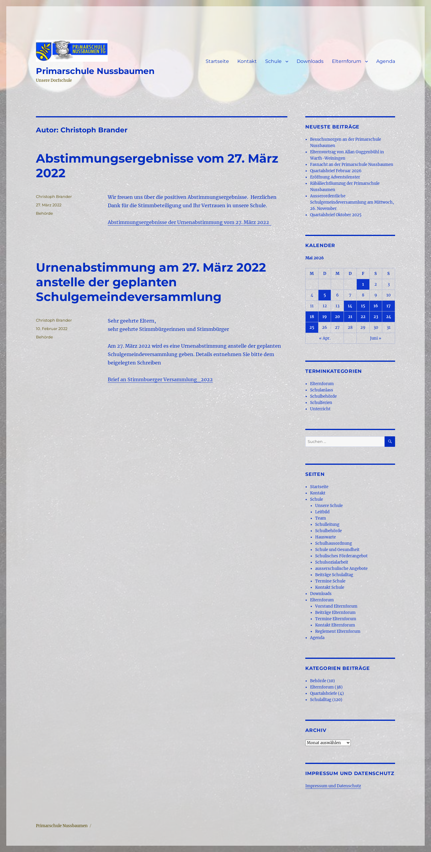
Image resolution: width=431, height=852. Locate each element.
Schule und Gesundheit (337, 549)
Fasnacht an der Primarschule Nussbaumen (351, 164)
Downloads (310, 61)
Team (320, 518)
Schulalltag (320, 699)
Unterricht (320, 408)
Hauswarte (325, 537)
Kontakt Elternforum (335, 625)
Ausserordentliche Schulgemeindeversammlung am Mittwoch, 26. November (352, 202)
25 (311, 327)
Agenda (385, 61)
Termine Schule (330, 581)
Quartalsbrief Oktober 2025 (336, 214)
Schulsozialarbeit (331, 562)
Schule (273, 61)
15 (363, 305)
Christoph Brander (54, 196)
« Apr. (324, 338)
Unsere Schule (329, 505)
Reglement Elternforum (337, 631)
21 (350, 316)
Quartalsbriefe (323, 693)
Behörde (44, 213)
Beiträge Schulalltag (334, 574)
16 (376, 305)
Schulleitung (327, 524)
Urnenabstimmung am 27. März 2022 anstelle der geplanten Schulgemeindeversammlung (151, 282)
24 (388, 316)
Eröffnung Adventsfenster (335, 177)
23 (376, 316)
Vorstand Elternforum (336, 606)
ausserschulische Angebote (341, 568)
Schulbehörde (323, 396)
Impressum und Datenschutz (333, 786)
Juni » (375, 338)
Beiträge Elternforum (335, 612)
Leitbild (322, 511)
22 (363, 316)
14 (350, 305)
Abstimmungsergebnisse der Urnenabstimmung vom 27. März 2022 (189, 222)
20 (337, 316)
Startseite (217, 61)
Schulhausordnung (333, 543)
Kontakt (247, 61)
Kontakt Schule (329, 587)
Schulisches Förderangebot (341, 556)
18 (312, 316)
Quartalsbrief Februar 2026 (336, 170)
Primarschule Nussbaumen (95, 71)
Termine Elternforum (335, 618)
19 (324, 316)
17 (388, 305)
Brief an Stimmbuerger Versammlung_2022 (160, 379)
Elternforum (346, 61)
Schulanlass (321, 390)
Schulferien (321, 402)
